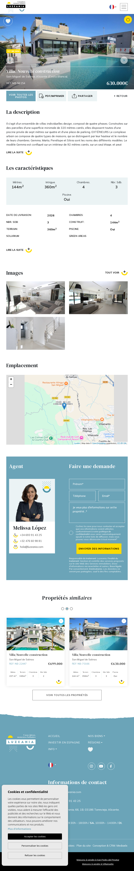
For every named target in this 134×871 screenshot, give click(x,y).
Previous (10, 60)
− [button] (11, 384)
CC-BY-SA (121, 443)
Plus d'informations (19, 829)
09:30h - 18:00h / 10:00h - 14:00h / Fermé (89, 825)
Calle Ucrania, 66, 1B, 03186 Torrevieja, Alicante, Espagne (88, 812)
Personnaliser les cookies (34, 845)
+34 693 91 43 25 (31, 535)
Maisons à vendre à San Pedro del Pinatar (98, 859)
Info (51, 749)
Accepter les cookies (35, 836)
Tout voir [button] (116, 272)
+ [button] (11, 379)
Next (124, 60)
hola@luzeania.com (31, 546)
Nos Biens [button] (95, 736)
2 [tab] (67, 608)
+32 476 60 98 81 (31, 541)
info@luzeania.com (69, 792)
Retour (121, 96)
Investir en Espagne (64, 742)
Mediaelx (121, 845)
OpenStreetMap (99, 443)
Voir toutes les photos (21, 96)
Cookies (70, 845)
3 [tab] (71, 608)
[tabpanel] (36, 652)
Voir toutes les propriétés (67, 695)
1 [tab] (62, 608)
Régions (94, 742)
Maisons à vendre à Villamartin (98, 864)
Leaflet (77, 443)
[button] (82, 96)
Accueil (54, 736)
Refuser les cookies (35, 855)
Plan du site (83, 845)
